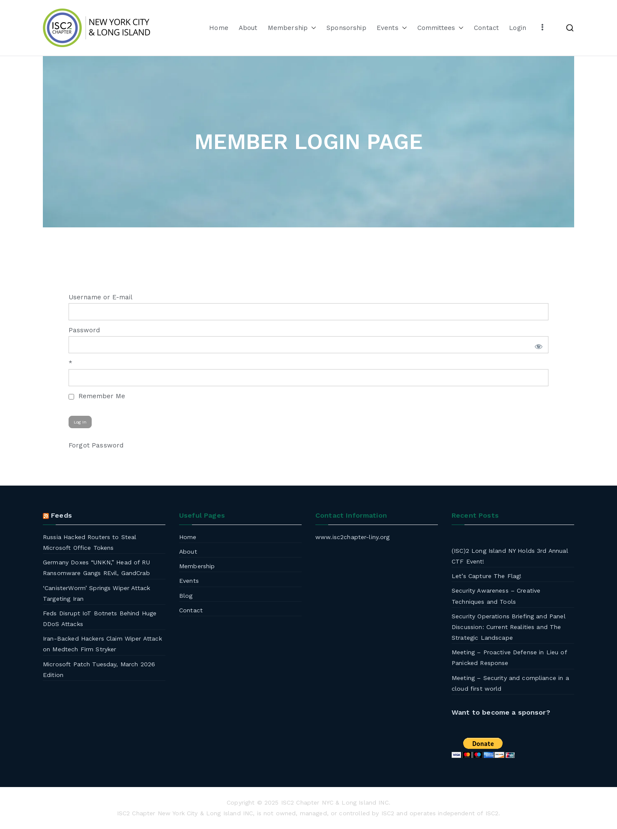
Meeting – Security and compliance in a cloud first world (510, 683)
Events (392, 28)
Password (84, 330)
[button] (312, 28)
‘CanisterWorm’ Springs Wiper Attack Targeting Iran (96, 593)
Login (517, 28)
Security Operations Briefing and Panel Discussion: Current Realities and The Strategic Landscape (509, 627)
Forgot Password (96, 445)
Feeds (61, 515)
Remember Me (97, 396)
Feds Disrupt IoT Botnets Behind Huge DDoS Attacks (99, 618)
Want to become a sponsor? (501, 712)
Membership (292, 28)
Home (218, 28)
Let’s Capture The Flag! (486, 576)
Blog (186, 595)
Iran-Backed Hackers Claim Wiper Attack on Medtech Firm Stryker (102, 644)
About (248, 28)
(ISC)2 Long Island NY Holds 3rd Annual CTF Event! (510, 556)
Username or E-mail (100, 297)
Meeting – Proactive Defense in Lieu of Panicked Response (509, 657)
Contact (486, 28)
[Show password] (537, 344)
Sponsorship (346, 28)
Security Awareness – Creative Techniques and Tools (496, 596)
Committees (440, 28)
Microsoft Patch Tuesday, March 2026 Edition (99, 669)
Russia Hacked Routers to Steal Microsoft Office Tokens (90, 542)
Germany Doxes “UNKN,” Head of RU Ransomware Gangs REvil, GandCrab (96, 567)
